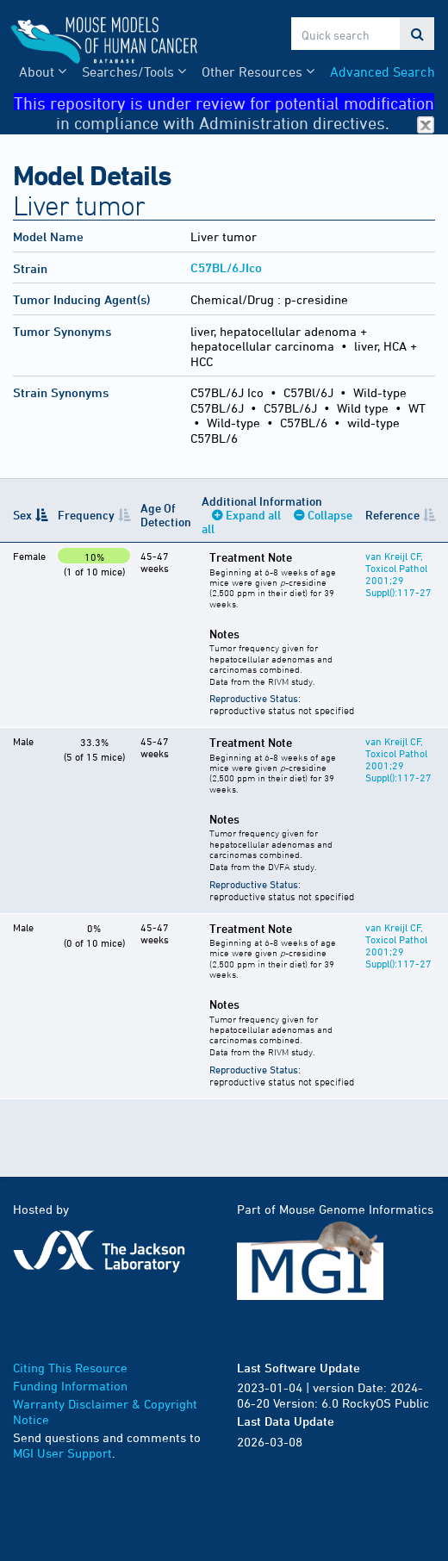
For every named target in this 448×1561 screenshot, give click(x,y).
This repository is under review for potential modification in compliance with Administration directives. (224, 102)
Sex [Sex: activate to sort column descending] (22, 514)
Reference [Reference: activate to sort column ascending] (392, 514)
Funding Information (70, 1385)
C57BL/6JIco (226, 267)
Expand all (253, 514)
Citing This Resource (70, 1367)
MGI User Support (62, 1453)
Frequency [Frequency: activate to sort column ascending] (86, 514)
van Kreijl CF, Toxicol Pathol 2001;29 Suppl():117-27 (398, 574)
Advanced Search (382, 71)
